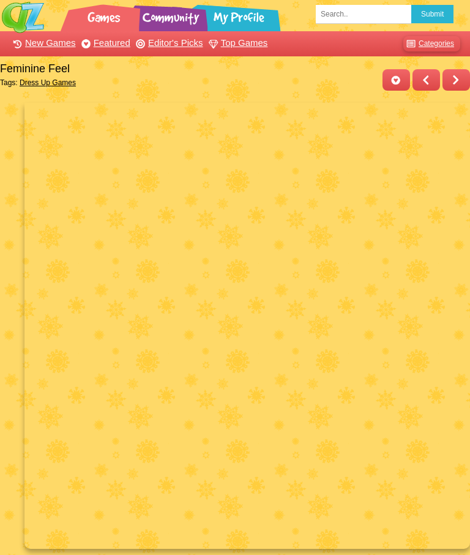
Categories (428, 43)
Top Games (237, 42)
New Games (43, 42)
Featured (104, 42)
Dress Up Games (48, 82)
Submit (432, 14)
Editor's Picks (168, 42)
